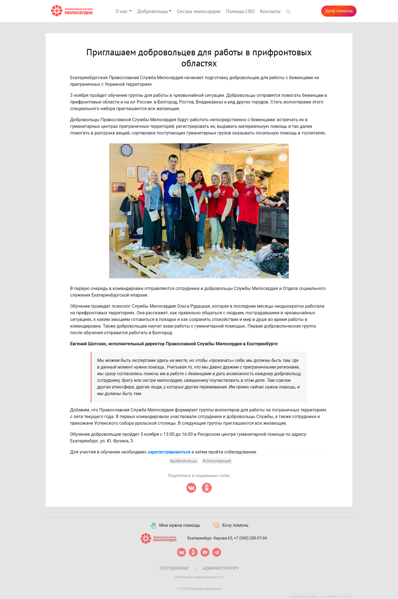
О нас (122, 11)
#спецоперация (217, 461)
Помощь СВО (240, 11)
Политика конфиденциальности (199, 577)
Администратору (220, 568)
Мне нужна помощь (175, 526)
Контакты (270, 11)
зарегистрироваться (169, 452)
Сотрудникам (173, 568)
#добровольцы (183, 461)
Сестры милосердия (199, 11)
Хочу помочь (339, 11)
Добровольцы (152, 11)
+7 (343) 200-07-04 (250, 538)
